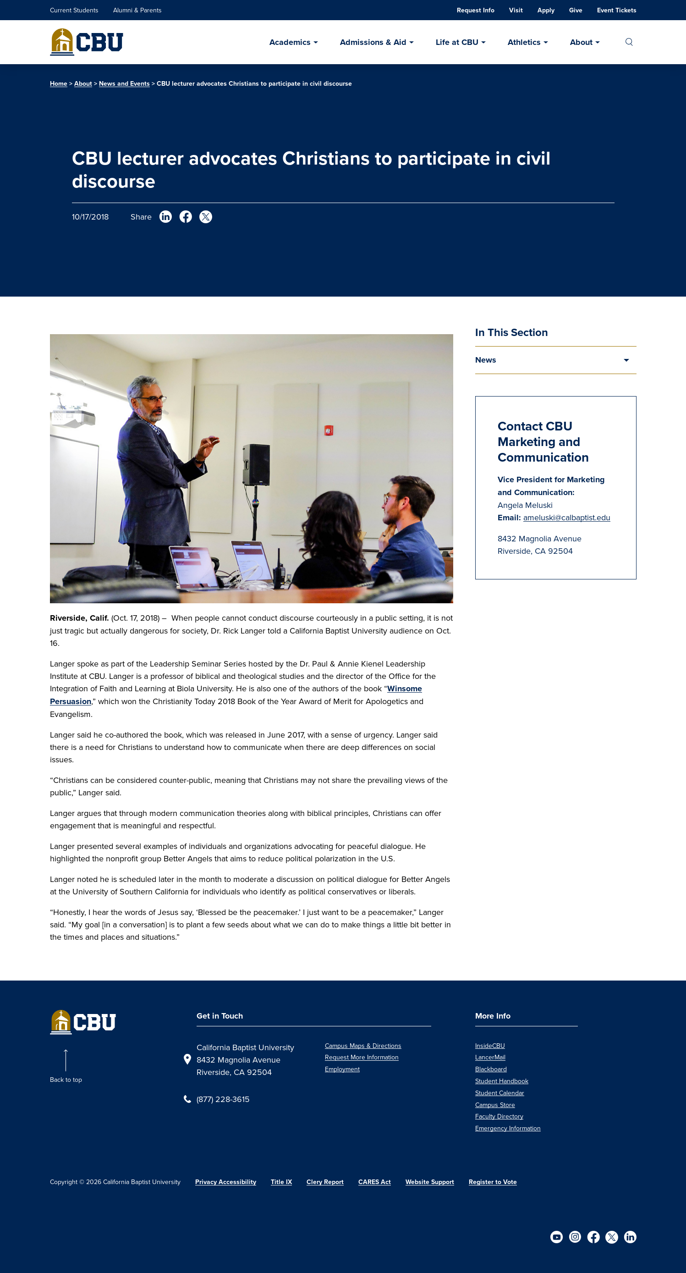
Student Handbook (501, 1081)
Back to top (66, 1079)
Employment (342, 1069)
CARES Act (374, 1182)
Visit (516, 10)
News (485, 360)
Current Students (74, 10)
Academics (290, 42)
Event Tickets (617, 10)
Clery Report (325, 1182)
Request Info (475, 10)
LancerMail (490, 1057)
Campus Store (495, 1104)
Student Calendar (499, 1092)
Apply (546, 10)
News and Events (124, 83)
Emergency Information (508, 1128)
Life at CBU (457, 42)
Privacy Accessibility (225, 1182)
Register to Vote (493, 1182)
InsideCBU (490, 1045)
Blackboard (491, 1069)
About (581, 42)
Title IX (281, 1182)
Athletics (524, 42)
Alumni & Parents (137, 10)
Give (575, 10)
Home (58, 83)
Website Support (430, 1182)
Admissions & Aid (373, 42)
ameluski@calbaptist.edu (566, 517)
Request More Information (362, 1057)
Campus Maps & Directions (363, 1045)
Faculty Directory (499, 1116)
